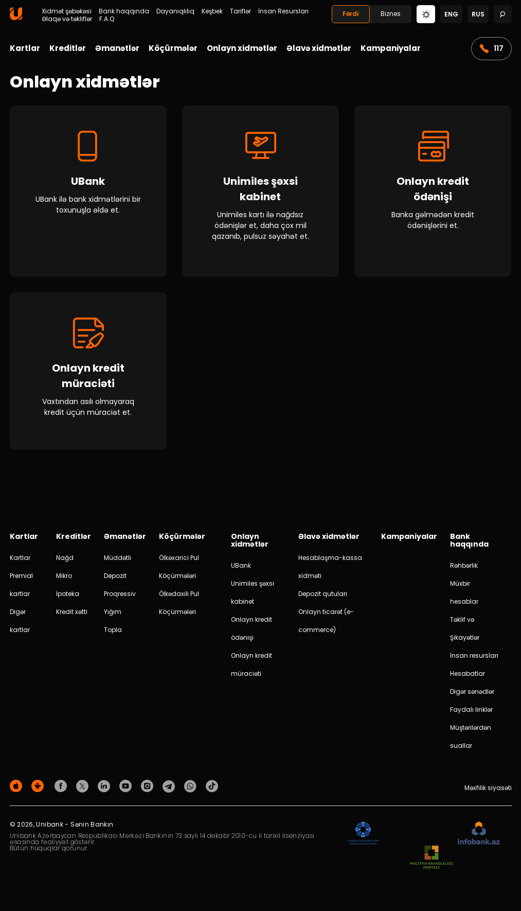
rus (478, 14)
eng (451, 14)
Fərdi (350, 13)
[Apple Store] (17, 788)
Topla (113, 632)
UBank (241, 568)
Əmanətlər (117, 48)
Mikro (64, 578)
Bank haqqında (124, 11)
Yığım (112, 614)
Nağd (65, 560)
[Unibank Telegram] (170, 788)
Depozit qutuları (322, 596)
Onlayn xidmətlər (242, 48)
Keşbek (212, 11)
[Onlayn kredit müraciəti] (88, 372)
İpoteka (67, 596)
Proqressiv (120, 596)
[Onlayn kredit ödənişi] (432, 191)
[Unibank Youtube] (127, 788)
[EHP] (418, 836)
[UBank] (88, 191)
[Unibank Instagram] (148, 788)
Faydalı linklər (471, 712)
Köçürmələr (173, 48)
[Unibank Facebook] (62, 788)
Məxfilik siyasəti (488, 790)
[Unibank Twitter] (84, 788)
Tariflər (240, 11)
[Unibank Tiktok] (212, 788)
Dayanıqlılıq (175, 11)
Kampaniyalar (391, 48)
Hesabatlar (467, 676)
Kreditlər (67, 48)
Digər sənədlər (472, 694)
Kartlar (25, 48)
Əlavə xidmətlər (318, 48)
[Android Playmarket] (39, 788)
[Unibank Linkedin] (105, 788)
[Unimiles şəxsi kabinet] (260, 191)
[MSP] (431, 860)
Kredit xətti (71, 614)
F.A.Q (106, 19)
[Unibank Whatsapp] (192, 788)
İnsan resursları (474, 658)
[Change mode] (426, 13)
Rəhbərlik (464, 568)
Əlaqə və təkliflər (67, 19)
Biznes (391, 13)
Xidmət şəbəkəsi (67, 11)
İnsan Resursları (283, 11)
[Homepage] (16, 18)
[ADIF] (363, 836)
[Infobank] (479, 836)
